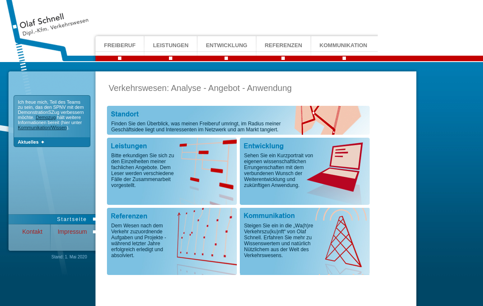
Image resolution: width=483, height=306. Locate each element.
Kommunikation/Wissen (42, 127)
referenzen (283, 45)
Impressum (72, 231)
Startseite (72, 219)
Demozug (46, 117)
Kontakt (32, 231)
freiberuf (119, 45)
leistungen (170, 45)
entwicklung (226, 45)
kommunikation (343, 45)
